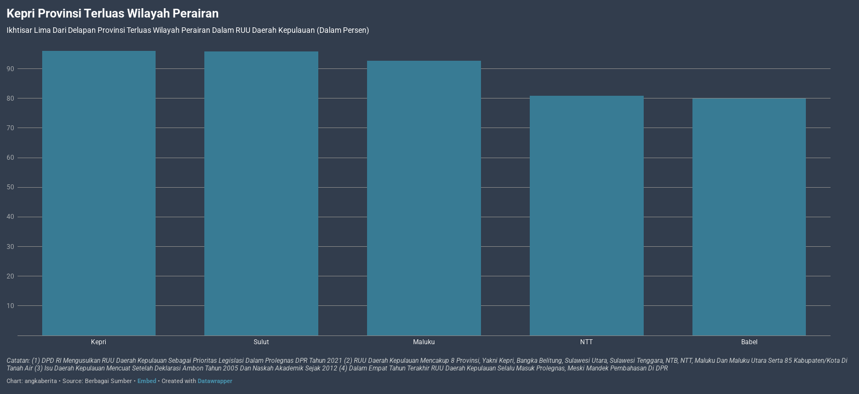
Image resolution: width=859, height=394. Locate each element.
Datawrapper (215, 381)
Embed (147, 381)
